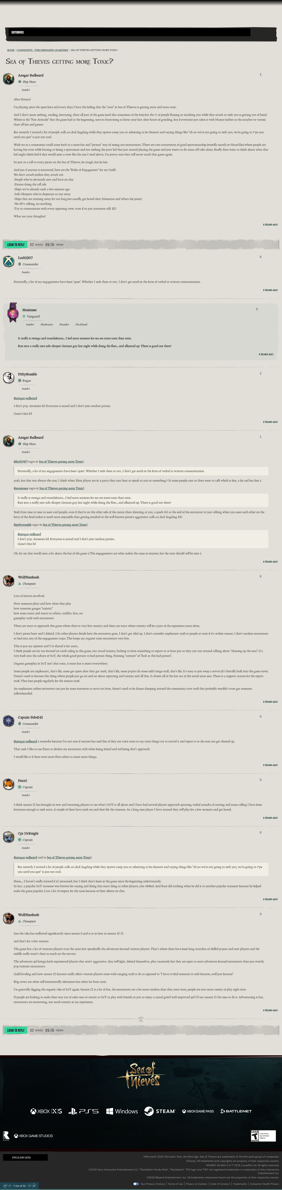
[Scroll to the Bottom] (34, 1186)
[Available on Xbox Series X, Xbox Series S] (46, 1112)
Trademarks (240, 1184)
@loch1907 (21, 462)
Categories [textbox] (18, 32)
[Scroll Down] (29, 1185)
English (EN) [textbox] (21, 1157)
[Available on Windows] (122, 1112)
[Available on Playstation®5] (84, 1112)
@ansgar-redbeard (25, 398)
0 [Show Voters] (260, 256)
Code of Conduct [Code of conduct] (220, 1184)
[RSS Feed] (5, 50)
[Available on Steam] (160, 1112)
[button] (130, 32)
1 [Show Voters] (260, 436)
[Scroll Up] (10, 1185)
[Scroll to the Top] (5, 1186)
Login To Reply (15, 245)
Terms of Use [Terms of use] (175, 1184)
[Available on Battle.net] (236, 1112)
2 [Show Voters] (260, 74)
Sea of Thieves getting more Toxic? (61, 462)
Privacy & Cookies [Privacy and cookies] (196, 1184)
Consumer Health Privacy (264, 1184)
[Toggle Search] (19, 38)
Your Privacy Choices (152, 1184)
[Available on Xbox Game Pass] (198, 1112)
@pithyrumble (22, 525)
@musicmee (21, 488)
